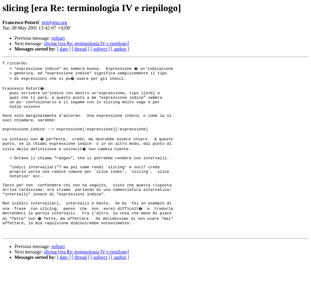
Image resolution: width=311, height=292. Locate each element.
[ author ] (120, 48)
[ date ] (63, 48)
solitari (58, 38)
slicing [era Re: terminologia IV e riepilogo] (86, 43)
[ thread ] (80, 48)
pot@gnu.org (54, 22)
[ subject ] (100, 48)
